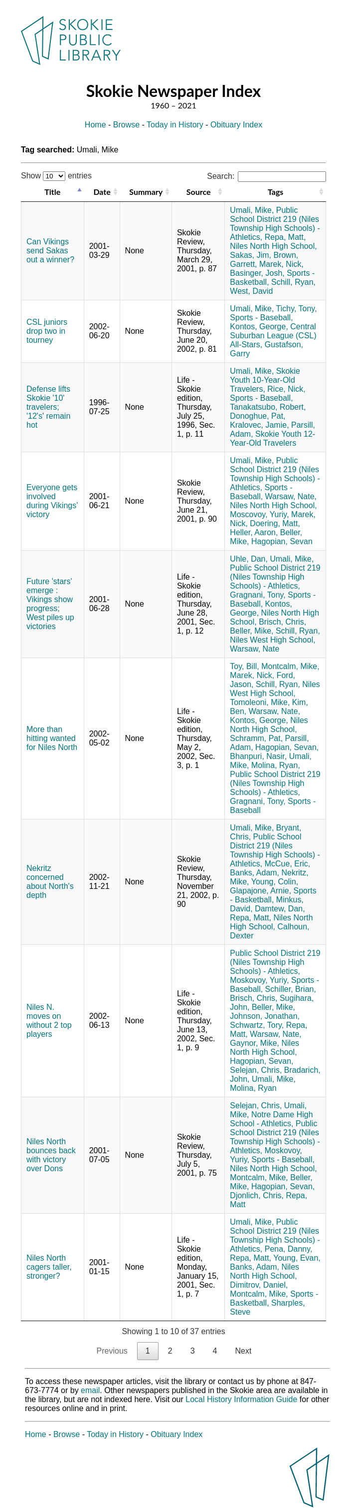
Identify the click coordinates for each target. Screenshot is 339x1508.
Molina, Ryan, (275, 765)
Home (95, 124)
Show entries (56, 175)
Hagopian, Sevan (282, 541)
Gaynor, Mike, (254, 1043)
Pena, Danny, (289, 1249)
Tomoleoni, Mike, (260, 702)
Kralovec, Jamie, (259, 425)
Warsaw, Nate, (291, 496)
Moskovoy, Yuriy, (259, 980)
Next (243, 1351)
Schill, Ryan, (293, 282)
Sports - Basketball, (273, 895)
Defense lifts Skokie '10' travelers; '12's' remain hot (48, 407)
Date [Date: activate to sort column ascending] (101, 191)
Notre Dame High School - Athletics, (271, 1119)
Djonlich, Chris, (257, 1195)
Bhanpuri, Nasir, (258, 756)
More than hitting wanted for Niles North (51, 738)
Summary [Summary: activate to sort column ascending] (146, 191)
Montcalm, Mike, (290, 666)
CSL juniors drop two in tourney (46, 331)
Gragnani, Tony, (257, 595)
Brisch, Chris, (282, 622)
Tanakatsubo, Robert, (268, 407)
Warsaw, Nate (254, 649)
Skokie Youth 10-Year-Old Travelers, (265, 380)
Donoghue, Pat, (257, 416)
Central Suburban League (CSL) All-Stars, (273, 335)
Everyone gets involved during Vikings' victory (52, 501)
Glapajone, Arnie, (260, 890)
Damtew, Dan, (280, 908)
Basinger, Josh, (257, 273)
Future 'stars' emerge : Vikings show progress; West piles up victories (50, 604)
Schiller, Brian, (290, 989)
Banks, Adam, (254, 872)
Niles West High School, (272, 640)
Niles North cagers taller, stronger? (49, 1267)
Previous (112, 1351)
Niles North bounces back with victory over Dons (51, 1155)
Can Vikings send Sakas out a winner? (50, 250)
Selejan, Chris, (256, 1070)
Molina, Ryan (253, 1088)
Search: (266, 176)
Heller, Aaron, (254, 532)
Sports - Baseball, (261, 317)
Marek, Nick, (281, 264)
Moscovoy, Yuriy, (259, 514)
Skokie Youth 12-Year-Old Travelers (272, 438)
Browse (126, 124)
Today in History (175, 124)
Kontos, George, (259, 326)
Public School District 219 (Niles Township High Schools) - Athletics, (275, 223)
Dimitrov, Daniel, (259, 1285)
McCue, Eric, (288, 863)
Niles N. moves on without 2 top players (49, 1020)
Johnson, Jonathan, (265, 1016)
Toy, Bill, (244, 666)
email (90, 1390)
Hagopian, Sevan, (287, 747)
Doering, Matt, (275, 523)
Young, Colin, (275, 881)
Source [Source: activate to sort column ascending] (198, 191)
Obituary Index (236, 124)
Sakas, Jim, (250, 255)
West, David (251, 291)
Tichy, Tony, (296, 308)
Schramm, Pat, (256, 738)
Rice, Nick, (286, 389)
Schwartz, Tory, (257, 1025)
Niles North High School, (273, 246)
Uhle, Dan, (249, 559)
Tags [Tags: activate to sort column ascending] (275, 191)
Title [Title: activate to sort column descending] (52, 191)
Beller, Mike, (251, 631)
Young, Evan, (297, 1258)
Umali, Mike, (252, 210)
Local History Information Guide (241, 1399)
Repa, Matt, (285, 237)
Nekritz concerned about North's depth (50, 881)
